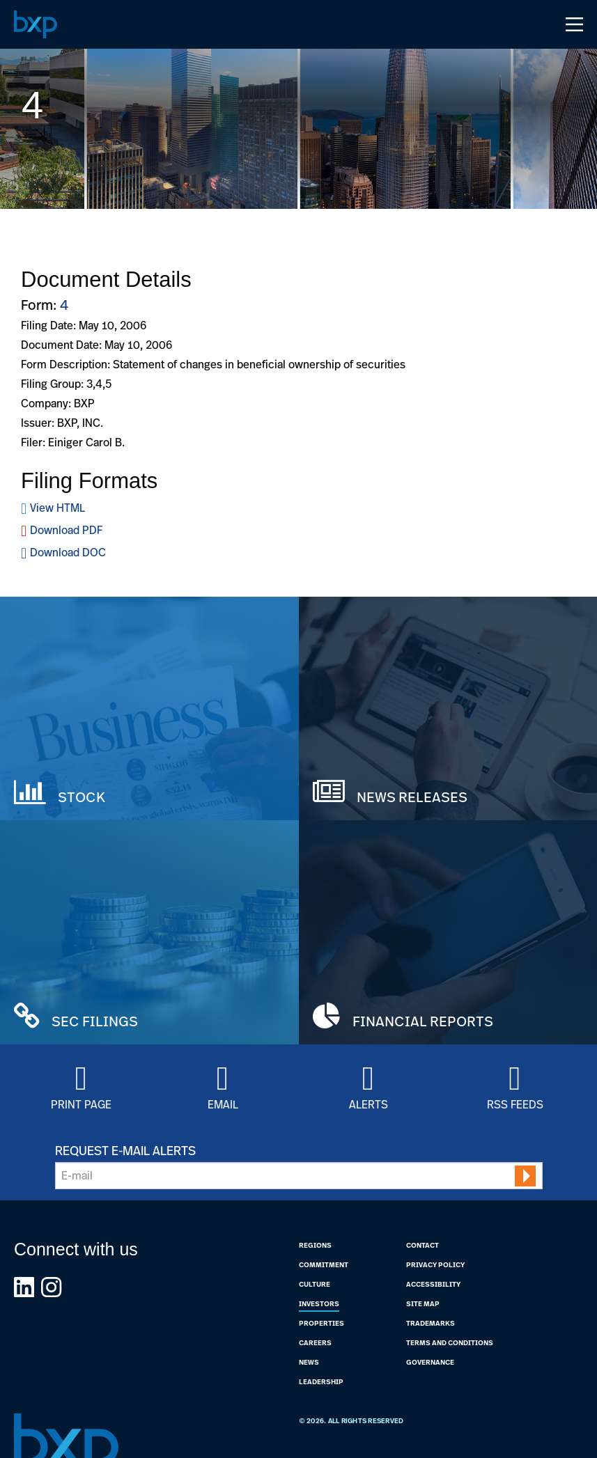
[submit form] (525, 1176)
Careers (315, 1342)
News (309, 1362)
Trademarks (430, 1323)
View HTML (57, 507)
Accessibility (433, 1284)
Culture (314, 1284)
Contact (422, 1245)
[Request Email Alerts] (299, 1175)
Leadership (321, 1381)
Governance (430, 1362)
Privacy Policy (435, 1264)
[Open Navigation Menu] (574, 24)
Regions (315, 1245)
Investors (319, 1303)
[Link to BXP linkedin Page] (24, 1287)
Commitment (323, 1264)
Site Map (423, 1303)
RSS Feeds (515, 1104)
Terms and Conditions (449, 1342)
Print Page (81, 1104)
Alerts (368, 1104)
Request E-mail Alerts (125, 1150)
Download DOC (68, 552)
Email (223, 1104)
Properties (321, 1323)
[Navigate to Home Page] (35, 24)
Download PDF (66, 530)
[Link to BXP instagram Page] (51, 1287)
